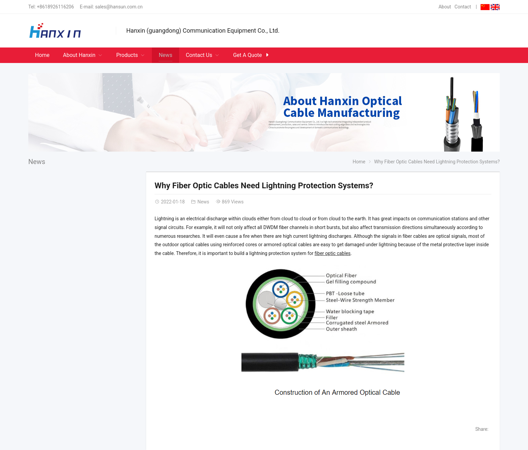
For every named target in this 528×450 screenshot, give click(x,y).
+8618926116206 (55, 6)
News (36, 162)
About (444, 6)
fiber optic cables (333, 253)
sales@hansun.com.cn (118, 6)
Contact (463, 6)
